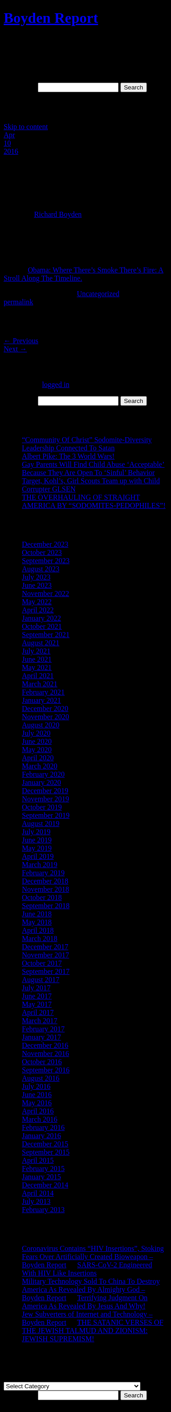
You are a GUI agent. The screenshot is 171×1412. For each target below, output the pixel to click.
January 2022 (41, 618)
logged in (55, 384)
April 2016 (38, 1111)
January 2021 (41, 700)
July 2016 (36, 1086)
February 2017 (43, 1029)
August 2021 (40, 643)
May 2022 (37, 602)
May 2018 (37, 922)
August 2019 (40, 823)
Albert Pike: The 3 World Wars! (68, 456)
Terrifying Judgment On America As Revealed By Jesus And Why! (84, 1302)
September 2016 (45, 1070)
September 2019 (45, 815)
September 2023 (45, 561)
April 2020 (38, 758)
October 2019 (42, 807)
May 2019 (37, 848)
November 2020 (45, 717)
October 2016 (42, 1062)
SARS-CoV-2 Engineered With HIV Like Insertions (87, 1269)
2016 (11, 151)
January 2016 (41, 1136)
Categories (19, 1377)
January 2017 (41, 1037)
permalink (18, 302)
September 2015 (45, 1152)
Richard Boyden (58, 214)
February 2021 (43, 692)
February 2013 (43, 1209)
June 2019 (37, 840)
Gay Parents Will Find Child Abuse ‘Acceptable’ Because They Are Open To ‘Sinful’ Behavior (93, 468)
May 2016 (37, 1103)
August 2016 (40, 1078)
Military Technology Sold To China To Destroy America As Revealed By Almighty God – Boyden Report (91, 1289)
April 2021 (38, 676)
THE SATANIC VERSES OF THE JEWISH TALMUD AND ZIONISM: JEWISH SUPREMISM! (92, 1330)
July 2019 (36, 832)
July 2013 (36, 1201)
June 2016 (37, 1094)
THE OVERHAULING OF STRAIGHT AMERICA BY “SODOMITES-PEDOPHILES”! (94, 501)
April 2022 (38, 610)
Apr (9, 135)
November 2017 (45, 955)
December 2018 (45, 881)
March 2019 (39, 864)
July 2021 (36, 651)
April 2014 (38, 1193)
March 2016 (39, 1119)
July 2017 (36, 988)
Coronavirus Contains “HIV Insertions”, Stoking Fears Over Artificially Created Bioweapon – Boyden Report (93, 1257)
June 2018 (37, 914)
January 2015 (41, 1177)
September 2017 (45, 971)
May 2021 (37, 667)
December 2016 (45, 1045)
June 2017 (37, 996)
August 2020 (40, 725)
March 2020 (39, 766)
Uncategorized (98, 294)
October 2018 (42, 897)
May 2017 (37, 1004)
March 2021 (39, 684)
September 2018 (45, 906)
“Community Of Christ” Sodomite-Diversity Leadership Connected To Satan (87, 444)
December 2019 (45, 791)
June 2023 (37, 585)
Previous (21, 341)
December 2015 (45, 1144)
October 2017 (42, 963)
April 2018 (38, 930)
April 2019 (38, 856)
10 (7, 143)
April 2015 (38, 1160)
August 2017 (40, 979)
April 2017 (38, 1012)
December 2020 (45, 708)
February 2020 (43, 774)
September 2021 (45, 634)
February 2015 (43, 1168)
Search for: (20, 87)
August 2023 (40, 569)
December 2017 (45, 947)
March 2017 (39, 1021)
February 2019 (43, 873)
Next (15, 349)
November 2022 (45, 593)
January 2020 (41, 782)
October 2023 (42, 552)
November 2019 (45, 799)
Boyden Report (51, 18)
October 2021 (42, 626)
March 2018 (39, 938)
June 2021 (37, 659)
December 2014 (45, 1185)
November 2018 (45, 889)
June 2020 (37, 741)
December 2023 (45, 544)
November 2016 (45, 1053)
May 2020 (37, 749)
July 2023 (36, 577)
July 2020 (36, 733)
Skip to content (26, 127)
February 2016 (43, 1127)
